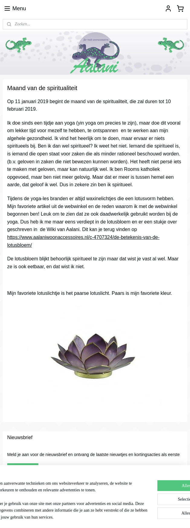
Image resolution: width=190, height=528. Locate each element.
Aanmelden (23, 468)
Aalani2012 (17, 496)
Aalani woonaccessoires (25, 486)
